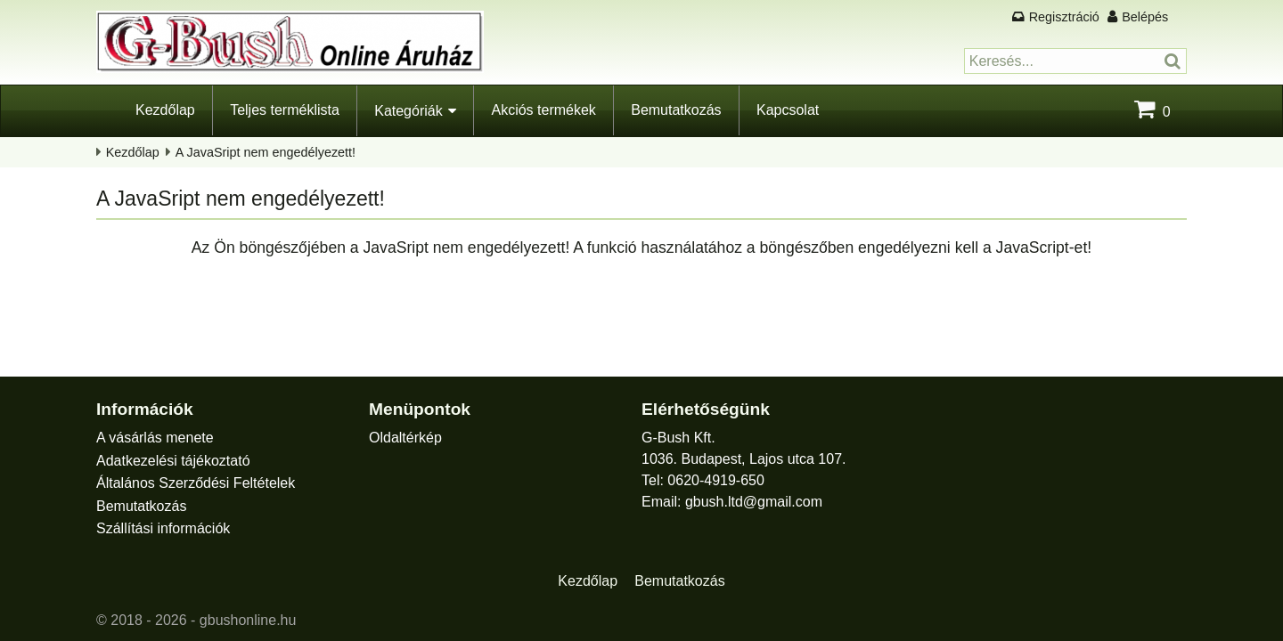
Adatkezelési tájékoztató (173, 460)
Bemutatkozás (676, 110)
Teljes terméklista (284, 110)
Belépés (1145, 17)
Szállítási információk (163, 528)
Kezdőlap (165, 110)
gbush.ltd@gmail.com (753, 501)
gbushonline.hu (248, 620)
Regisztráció (1064, 17)
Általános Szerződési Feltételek (195, 483)
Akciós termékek (543, 110)
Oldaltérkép (405, 437)
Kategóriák (408, 110)
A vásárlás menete (155, 437)
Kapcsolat (787, 110)
